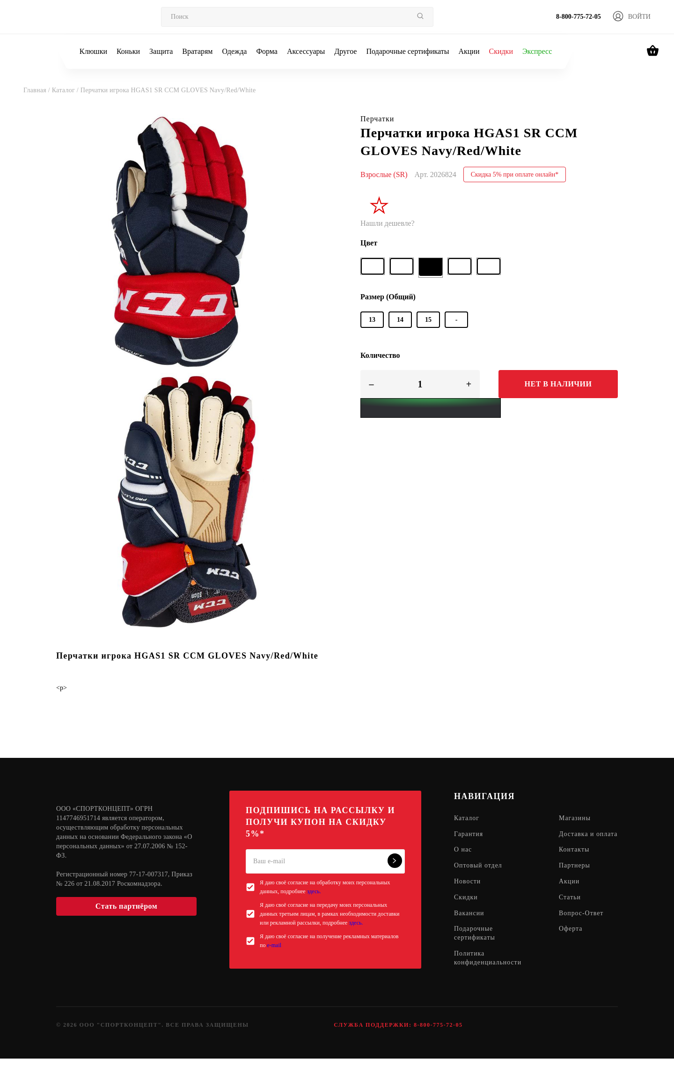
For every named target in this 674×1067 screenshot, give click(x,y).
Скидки (501, 51)
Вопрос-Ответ (581, 922)
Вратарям (197, 51)
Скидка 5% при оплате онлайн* (515, 174)
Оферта (571, 938)
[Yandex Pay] (430, 408)
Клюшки (93, 51)
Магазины (575, 818)
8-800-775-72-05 (578, 16)
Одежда (234, 51)
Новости (467, 891)
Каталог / (66, 90)
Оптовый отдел (478, 875)
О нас (463, 859)
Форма (267, 51)
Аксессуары (306, 51)
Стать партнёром (126, 906)
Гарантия (469, 834)
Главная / (37, 90)
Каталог (466, 818)
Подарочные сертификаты (407, 51)
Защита (161, 51)
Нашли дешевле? (387, 223)
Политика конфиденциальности (488, 968)
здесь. (314, 891)
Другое (345, 51)
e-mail (274, 945)
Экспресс (537, 51)
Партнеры (575, 875)
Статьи (570, 907)
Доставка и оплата (577, 839)
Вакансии (469, 922)
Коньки (128, 51)
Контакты (574, 859)
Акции (468, 51)
